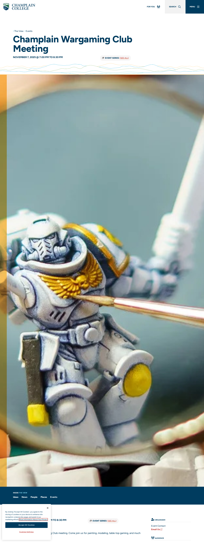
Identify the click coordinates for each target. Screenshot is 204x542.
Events (29, 31)
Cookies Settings (26, 532)
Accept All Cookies (26, 525)
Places (44, 497)
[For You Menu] (154, 7)
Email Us (157, 529)
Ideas (15, 497)
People (34, 497)
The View (18, 31)
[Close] (47, 508)
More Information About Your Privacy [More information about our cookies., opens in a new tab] (33, 519)
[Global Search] (175, 7)
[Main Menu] (195, 7)
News (24, 497)
